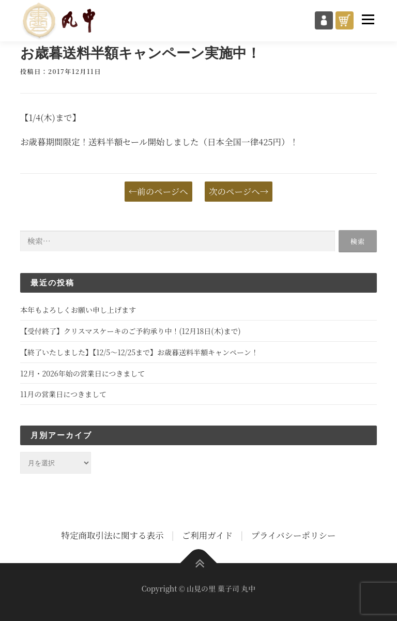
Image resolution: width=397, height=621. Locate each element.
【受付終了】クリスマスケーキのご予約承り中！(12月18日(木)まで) (130, 331)
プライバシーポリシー (293, 535)
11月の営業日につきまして (63, 394)
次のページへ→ (238, 191)
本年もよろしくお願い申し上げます (78, 310)
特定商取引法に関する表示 (112, 535)
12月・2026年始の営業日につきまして (82, 373)
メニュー (368, 19)
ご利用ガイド (207, 535)
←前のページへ (158, 191)
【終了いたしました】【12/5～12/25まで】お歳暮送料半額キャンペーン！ (139, 352)
